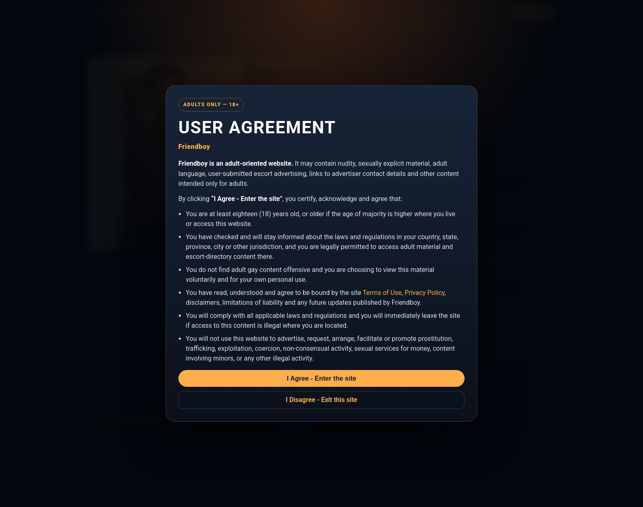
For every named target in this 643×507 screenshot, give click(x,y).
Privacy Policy (424, 293)
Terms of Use (382, 293)
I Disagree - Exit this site (322, 400)
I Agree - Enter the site (321, 378)
